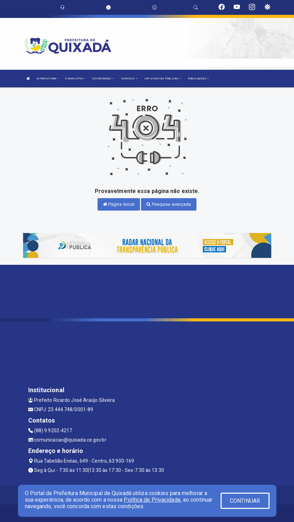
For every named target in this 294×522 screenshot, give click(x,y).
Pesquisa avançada (168, 204)
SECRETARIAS (103, 78)
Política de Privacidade (152, 499)
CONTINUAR (245, 500)
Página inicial (119, 204)
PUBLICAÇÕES (198, 78)
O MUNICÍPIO (75, 78)
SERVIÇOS (129, 78)
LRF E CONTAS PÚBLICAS (162, 78)
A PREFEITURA (47, 78)
